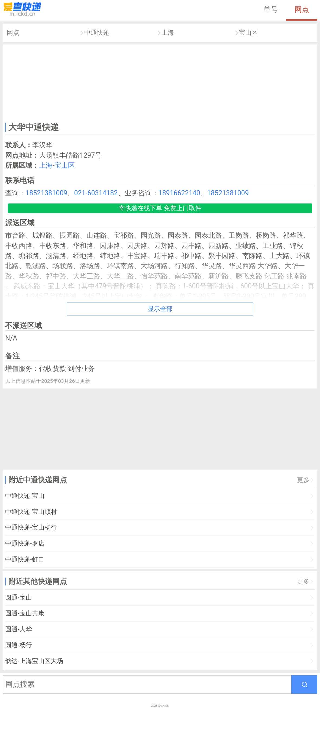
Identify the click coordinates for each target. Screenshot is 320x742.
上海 (167, 32)
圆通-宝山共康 (24, 613)
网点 (302, 9)
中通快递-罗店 (24, 543)
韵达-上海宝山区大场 (34, 661)
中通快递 (96, 32)
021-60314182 (96, 193)
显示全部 (160, 309)
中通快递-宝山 (24, 495)
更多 (303, 480)
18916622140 (179, 193)
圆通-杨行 (18, 645)
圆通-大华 (18, 629)
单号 (270, 9)
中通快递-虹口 (24, 559)
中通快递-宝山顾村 (31, 511)
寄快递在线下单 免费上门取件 (160, 208)
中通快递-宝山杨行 (31, 527)
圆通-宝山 (18, 597)
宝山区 (248, 32)
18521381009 (46, 193)
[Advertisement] (160, 82)
